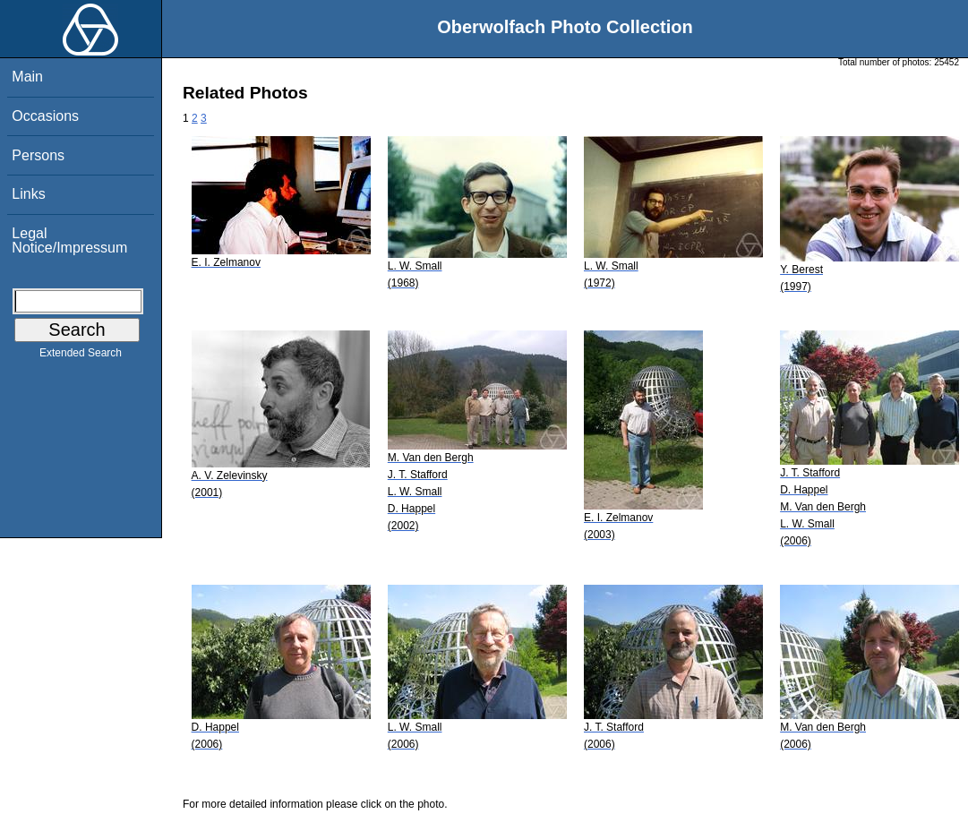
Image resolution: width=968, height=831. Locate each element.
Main (27, 76)
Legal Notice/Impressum (69, 240)
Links (28, 193)
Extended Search (80, 356)
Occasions (45, 116)
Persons (38, 155)
